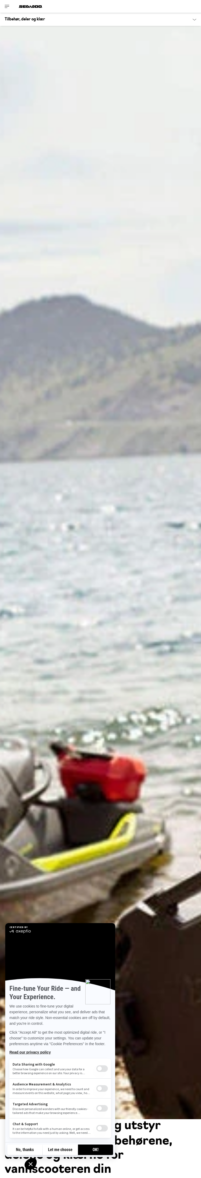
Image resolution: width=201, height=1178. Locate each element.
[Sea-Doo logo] (30, 6)
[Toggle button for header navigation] (7, 6)
